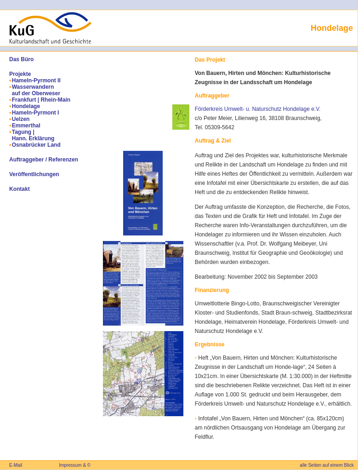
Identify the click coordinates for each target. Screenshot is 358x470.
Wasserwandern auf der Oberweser (36, 90)
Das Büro (21, 59)
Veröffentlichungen (34, 174)
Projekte (20, 74)
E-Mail (15, 465)
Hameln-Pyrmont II (36, 80)
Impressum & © (75, 465)
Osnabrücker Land (36, 145)
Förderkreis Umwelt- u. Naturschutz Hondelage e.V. (258, 109)
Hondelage (26, 106)
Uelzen (21, 119)
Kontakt (19, 189)
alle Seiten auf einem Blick (326, 465)
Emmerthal (26, 125)
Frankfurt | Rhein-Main (41, 100)
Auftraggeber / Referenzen (43, 159)
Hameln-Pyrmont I (35, 112)
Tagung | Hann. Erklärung (33, 135)
